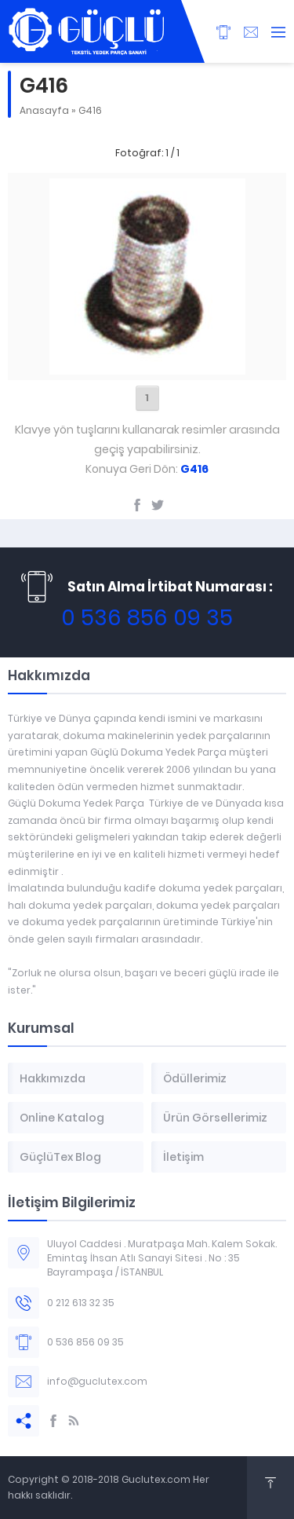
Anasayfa (44, 110)
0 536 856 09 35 (147, 617)
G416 (90, 110)
